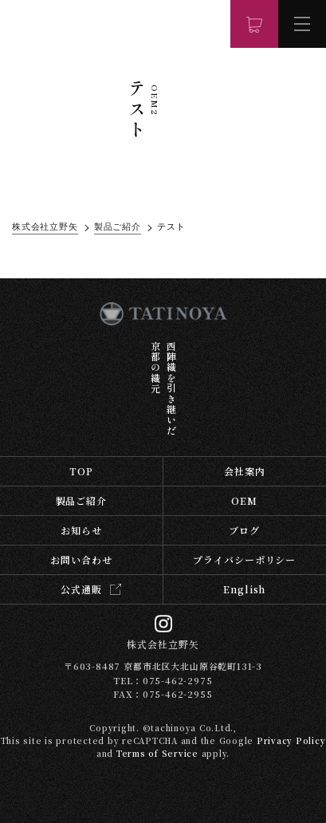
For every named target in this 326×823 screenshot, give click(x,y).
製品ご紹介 (82, 500)
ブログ (244, 530)
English (244, 589)
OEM (244, 500)
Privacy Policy (291, 740)
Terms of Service (157, 753)
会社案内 (244, 471)
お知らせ (81, 530)
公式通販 (81, 589)
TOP (81, 471)
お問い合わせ (81, 559)
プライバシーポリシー (244, 559)
